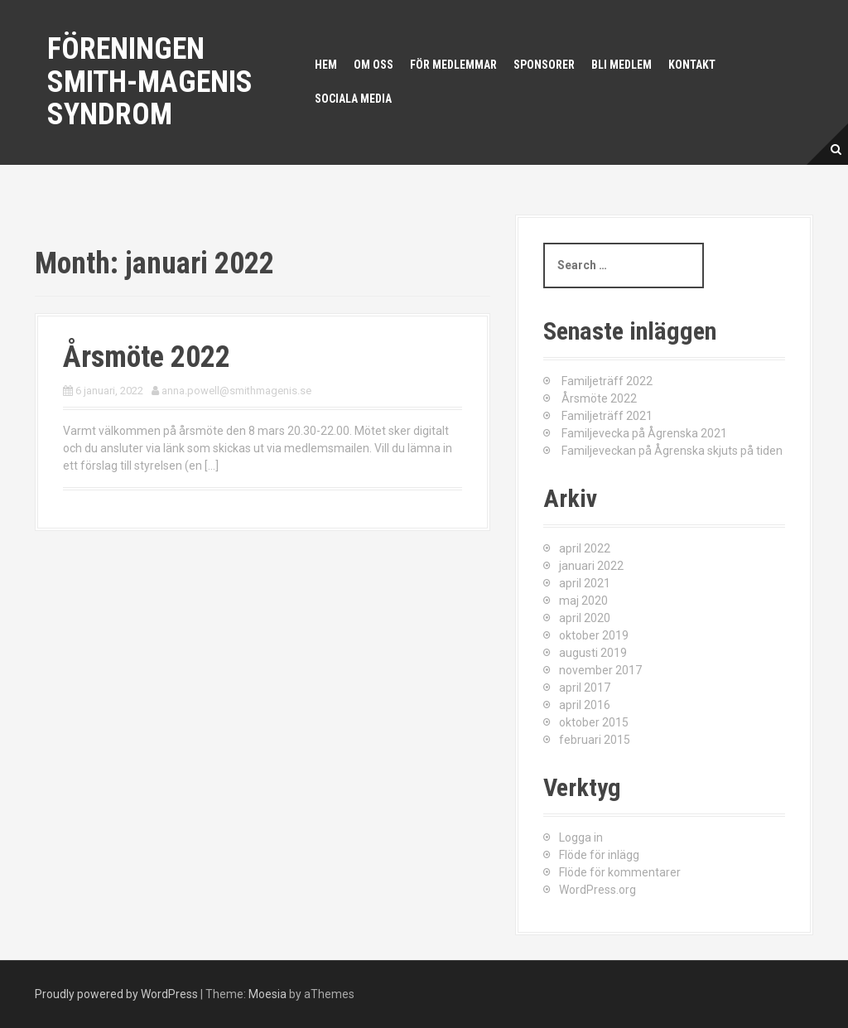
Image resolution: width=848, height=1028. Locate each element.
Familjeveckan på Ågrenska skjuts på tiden (672, 450)
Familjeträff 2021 (607, 415)
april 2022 (584, 548)
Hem (326, 64)
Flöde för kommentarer (620, 872)
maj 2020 (583, 600)
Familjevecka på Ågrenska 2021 (644, 433)
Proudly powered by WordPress (116, 994)
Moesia (267, 994)
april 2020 (584, 618)
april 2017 (584, 687)
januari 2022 (591, 565)
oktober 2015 (594, 722)
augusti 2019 (593, 652)
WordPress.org (597, 889)
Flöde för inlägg (599, 854)
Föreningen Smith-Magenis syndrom (150, 81)
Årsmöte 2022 (146, 357)
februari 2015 (594, 739)
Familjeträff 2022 (607, 381)
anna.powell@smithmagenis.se (236, 390)
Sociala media (353, 98)
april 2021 (584, 583)
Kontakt (692, 64)
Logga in (581, 837)
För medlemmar (453, 64)
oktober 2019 (594, 635)
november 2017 (600, 670)
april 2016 (584, 705)
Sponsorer (544, 64)
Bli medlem (621, 64)
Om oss (373, 64)
